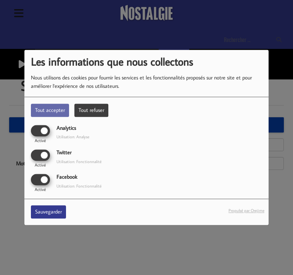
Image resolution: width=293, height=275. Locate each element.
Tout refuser (91, 110)
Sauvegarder (48, 212)
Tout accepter (50, 110)
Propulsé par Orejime (246, 211)
